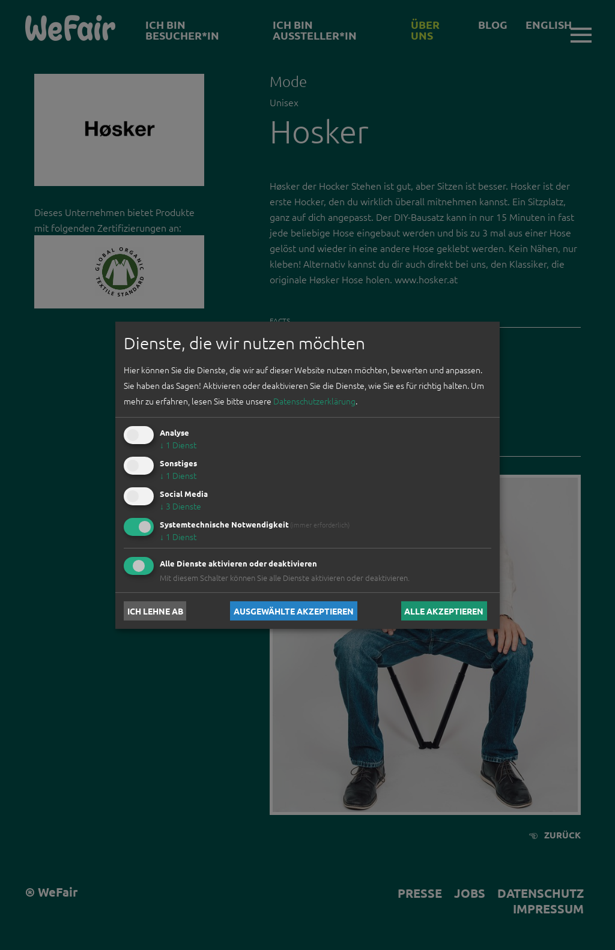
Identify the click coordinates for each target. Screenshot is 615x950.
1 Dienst (178, 445)
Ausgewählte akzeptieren (294, 611)
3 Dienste (180, 506)
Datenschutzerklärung (314, 401)
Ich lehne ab (155, 611)
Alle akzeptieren (443, 611)
